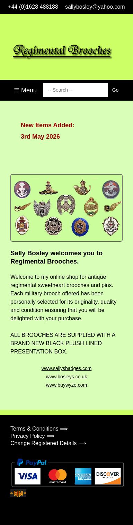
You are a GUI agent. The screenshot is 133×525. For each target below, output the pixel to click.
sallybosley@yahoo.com (95, 7)
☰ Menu (25, 90)
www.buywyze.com (66, 385)
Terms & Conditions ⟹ (39, 429)
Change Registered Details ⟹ (48, 443)
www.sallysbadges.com (67, 368)
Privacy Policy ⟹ (32, 436)
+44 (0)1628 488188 (33, 7)
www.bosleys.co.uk (66, 376)
